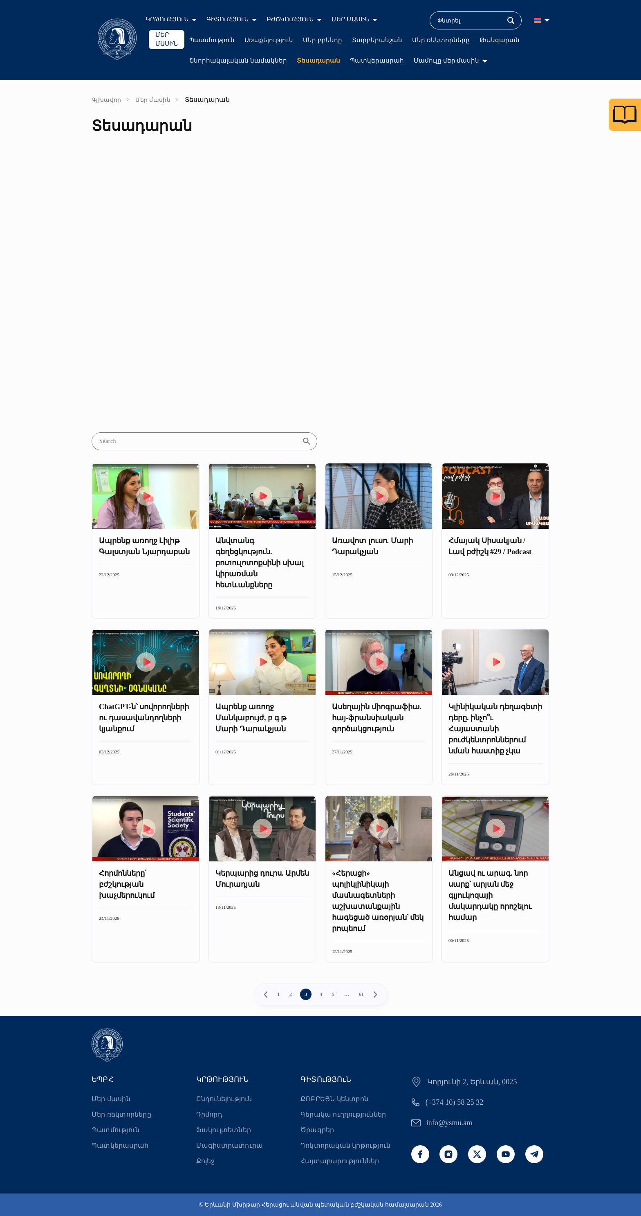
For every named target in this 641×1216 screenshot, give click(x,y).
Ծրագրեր (317, 1129)
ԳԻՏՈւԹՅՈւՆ (227, 19)
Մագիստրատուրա (229, 1145)
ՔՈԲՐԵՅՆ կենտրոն (334, 1098)
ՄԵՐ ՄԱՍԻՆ (350, 19)
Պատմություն (212, 40)
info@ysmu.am (449, 1123)
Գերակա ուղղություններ (343, 1114)
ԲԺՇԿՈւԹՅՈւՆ (290, 19)
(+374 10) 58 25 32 (455, 1102)
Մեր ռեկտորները (441, 40)
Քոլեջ (205, 1161)
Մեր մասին (152, 100)
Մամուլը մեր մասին (447, 60)
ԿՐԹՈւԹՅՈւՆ (167, 19)
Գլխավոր (106, 100)
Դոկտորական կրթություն (345, 1145)
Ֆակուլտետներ (223, 1129)
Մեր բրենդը (322, 40)
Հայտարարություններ (339, 1161)
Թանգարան (500, 40)
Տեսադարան (318, 60)
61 (361, 994)
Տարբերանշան (377, 40)
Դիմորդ (209, 1114)
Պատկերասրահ (377, 60)
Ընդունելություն (224, 1098)
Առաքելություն (268, 40)
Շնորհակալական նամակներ (238, 60)
